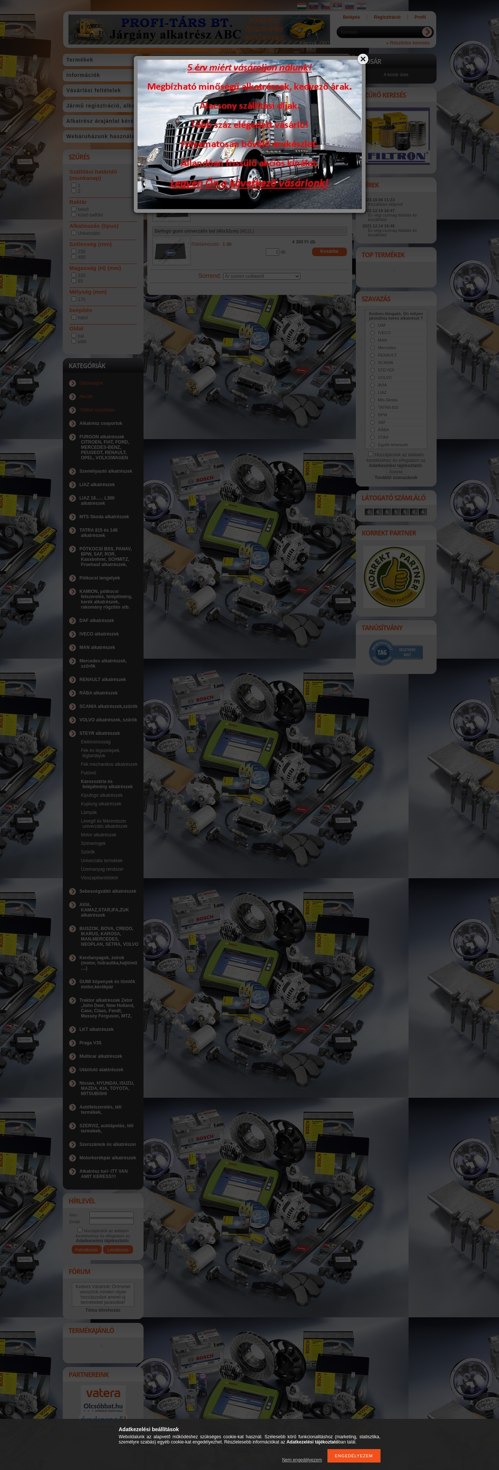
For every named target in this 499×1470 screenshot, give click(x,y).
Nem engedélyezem (302, 1460)
